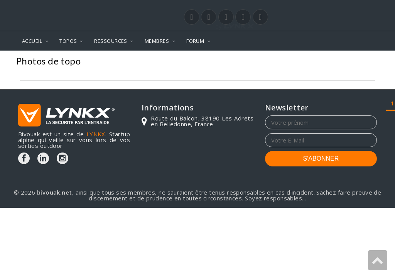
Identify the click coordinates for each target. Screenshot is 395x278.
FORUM (195, 40)
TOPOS (68, 40)
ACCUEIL (32, 40)
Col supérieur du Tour (339, 62)
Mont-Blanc (276, 62)
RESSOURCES (110, 40)
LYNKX (95, 134)
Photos (239, 62)
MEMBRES (157, 40)
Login (338, 7)
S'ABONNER (321, 158)
